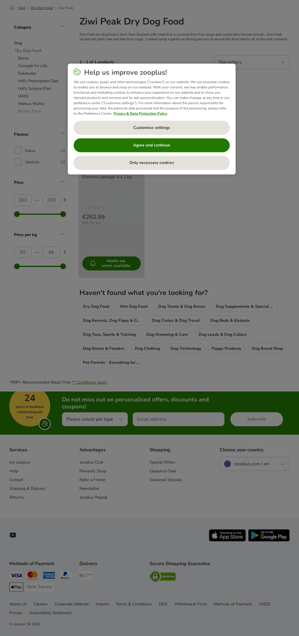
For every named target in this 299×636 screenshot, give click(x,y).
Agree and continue (151, 145)
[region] (152, 119)
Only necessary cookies (151, 162)
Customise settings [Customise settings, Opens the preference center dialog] (151, 127)
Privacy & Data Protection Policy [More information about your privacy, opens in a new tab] (140, 113)
